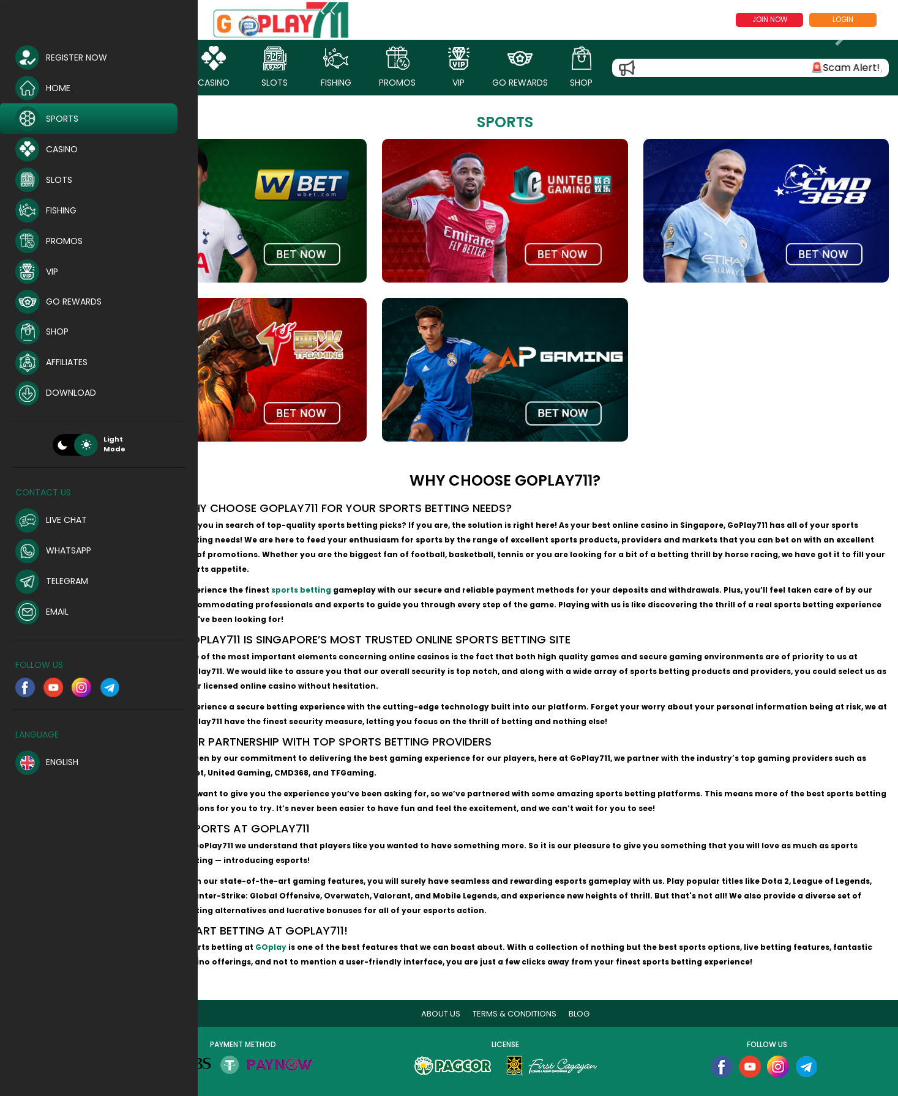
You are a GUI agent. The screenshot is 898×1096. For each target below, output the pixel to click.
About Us (464, 995)
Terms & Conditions (538, 995)
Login (843, 19)
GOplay (314, 929)
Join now (769, 19)
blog (602, 995)
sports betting (345, 571)
